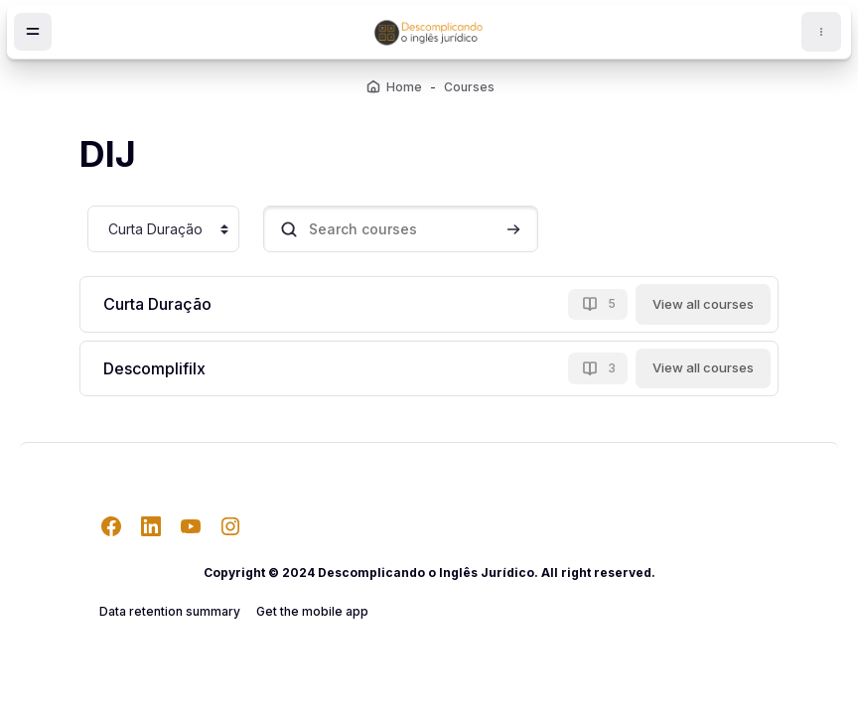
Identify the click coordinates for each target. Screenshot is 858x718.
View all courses (703, 304)
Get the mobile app (312, 611)
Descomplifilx (154, 368)
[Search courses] (400, 229)
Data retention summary (169, 611)
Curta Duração (157, 304)
